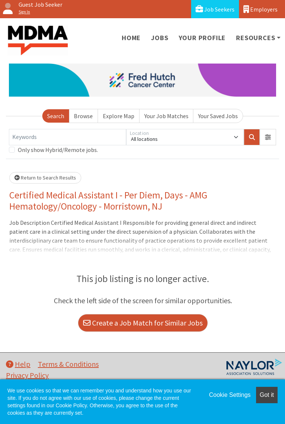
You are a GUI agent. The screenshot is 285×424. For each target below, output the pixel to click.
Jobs (159, 37)
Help (18, 364)
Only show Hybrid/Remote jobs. (58, 149)
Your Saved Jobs (218, 116)
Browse (83, 116)
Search (55, 116)
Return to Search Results (45, 177)
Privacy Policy (27, 375)
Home (131, 37)
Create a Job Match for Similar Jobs (143, 322)
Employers (260, 9)
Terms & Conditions (68, 364)
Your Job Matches (166, 116)
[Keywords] (67, 137)
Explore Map (118, 116)
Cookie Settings (229, 395)
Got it (267, 395)
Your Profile (202, 37)
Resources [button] (255, 37)
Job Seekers (215, 9)
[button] (268, 137)
